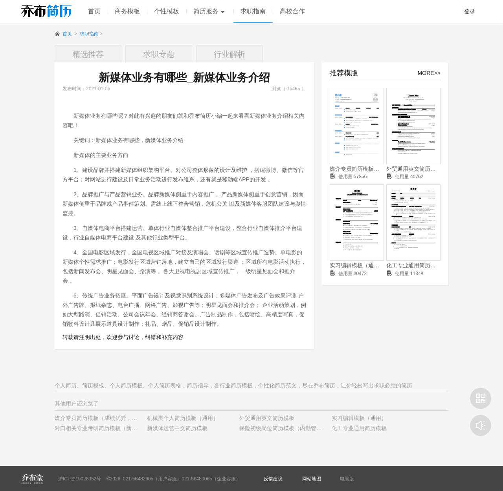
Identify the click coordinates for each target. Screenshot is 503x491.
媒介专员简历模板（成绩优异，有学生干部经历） (357, 169)
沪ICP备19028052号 (79, 479)
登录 (469, 11)
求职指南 (253, 11)
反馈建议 (273, 479)
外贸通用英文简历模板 (413, 169)
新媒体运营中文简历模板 (177, 428)
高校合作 (292, 11)
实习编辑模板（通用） (357, 265)
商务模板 (127, 11)
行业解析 (229, 54)
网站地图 (311, 479)
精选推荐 (88, 54)
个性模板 (166, 11)
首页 (94, 11)
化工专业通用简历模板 (413, 265)
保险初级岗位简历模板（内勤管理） (283, 428)
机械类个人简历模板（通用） (182, 418)
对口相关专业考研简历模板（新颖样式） (104, 428)
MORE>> (429, 73)
